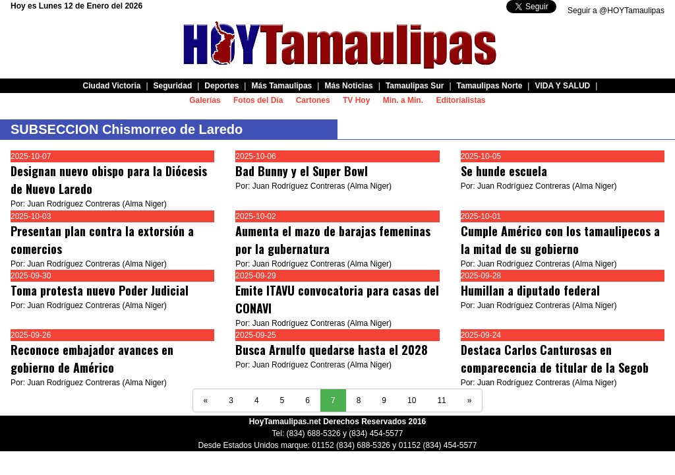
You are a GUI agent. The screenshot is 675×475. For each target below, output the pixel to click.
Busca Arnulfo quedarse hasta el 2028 (331, 349)
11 (441, 400)
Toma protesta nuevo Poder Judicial (100, 290)
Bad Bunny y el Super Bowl (301, 170)
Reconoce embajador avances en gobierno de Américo (92, 358)
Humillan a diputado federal (530, 290)
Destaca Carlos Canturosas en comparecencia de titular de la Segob (555, 358)
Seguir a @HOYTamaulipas (616, 10)
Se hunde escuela (504, 170)
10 (411, 400)
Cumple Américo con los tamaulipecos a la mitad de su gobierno (560, 239)
